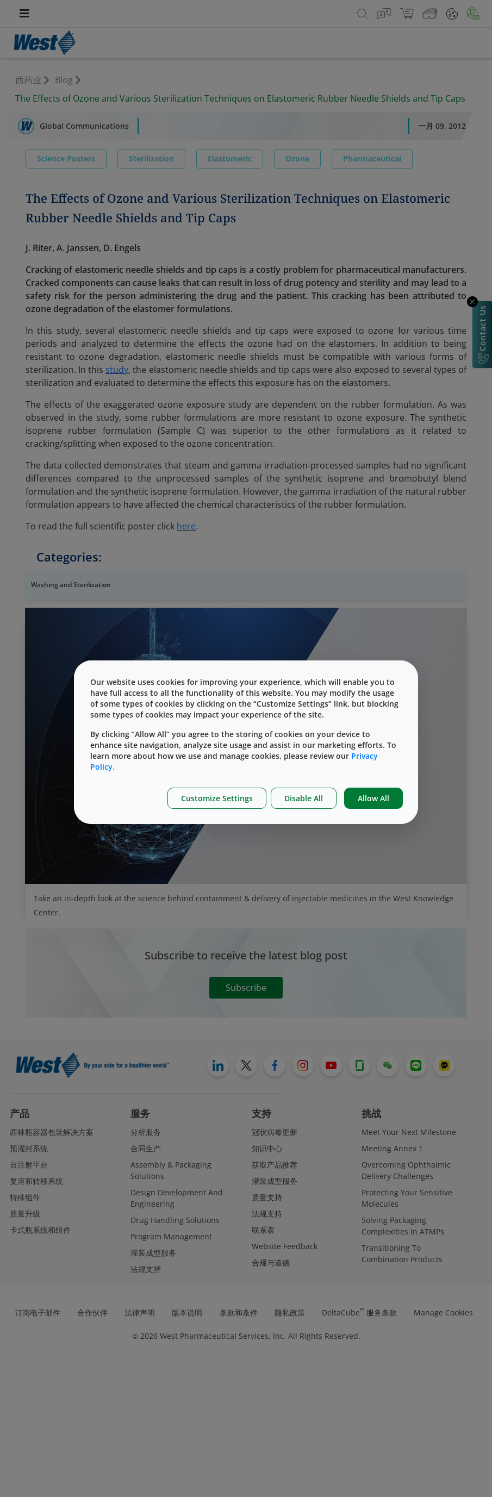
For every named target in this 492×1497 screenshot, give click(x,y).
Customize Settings (217, 798)
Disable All (303, 798)
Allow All (373, 798)
